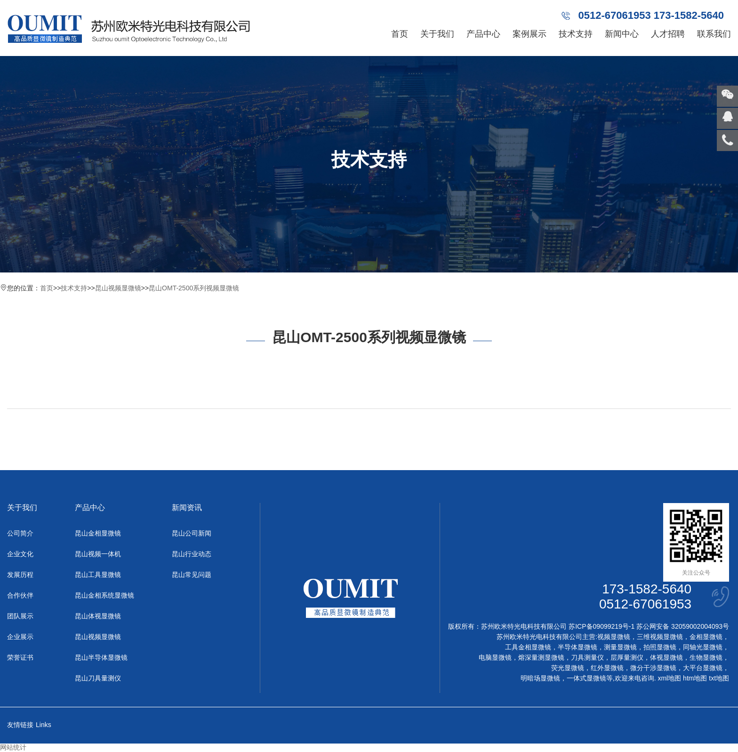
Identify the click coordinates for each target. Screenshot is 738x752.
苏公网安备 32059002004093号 (681, 626)
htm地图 (695, 678)
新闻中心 (622, 34)
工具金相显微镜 (528, 647)
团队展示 (20, 616)
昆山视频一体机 (98, 554)
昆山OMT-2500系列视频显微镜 (194, 288)
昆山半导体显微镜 (101, 657)
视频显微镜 (613, 636)
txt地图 (719, 678)
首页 (399, 34)
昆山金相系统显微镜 (104, 595)
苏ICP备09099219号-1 (601, 626)
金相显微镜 (706, 636)
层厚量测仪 (626, 657)
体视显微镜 (666, 657)
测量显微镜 (620, 647)
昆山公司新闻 (191, 533)
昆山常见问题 (191, 574)
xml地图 (669, 678)
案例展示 (529, 34)
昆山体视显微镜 (98, 616)
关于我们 (437, 34)
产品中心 (483, 34)
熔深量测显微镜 (541, 657)
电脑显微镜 (495, 657)
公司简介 (20, 533)
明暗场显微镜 (540, 678)
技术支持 (576, 34)
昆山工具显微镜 (98, 574)
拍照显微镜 (659, 647)
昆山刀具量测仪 (98, 678)
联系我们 (714, 34)
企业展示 (20, 636)
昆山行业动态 (191, 554)
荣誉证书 (20, 657)
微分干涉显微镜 (653, 668)
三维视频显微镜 (660, 636)
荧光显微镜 (567, 668)
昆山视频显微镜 (118, 288)
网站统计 (13, 747)
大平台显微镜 (702, 668)
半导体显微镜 (577, 647)
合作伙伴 (20, 595)
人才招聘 (668, 34)
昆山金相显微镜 (98, 533)
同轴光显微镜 (702, 647)
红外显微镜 (607, 668)
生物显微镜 (706, 657)
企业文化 (20, 554)
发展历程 (20, 574)
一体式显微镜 (586, 678)
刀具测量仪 (587, 657)
